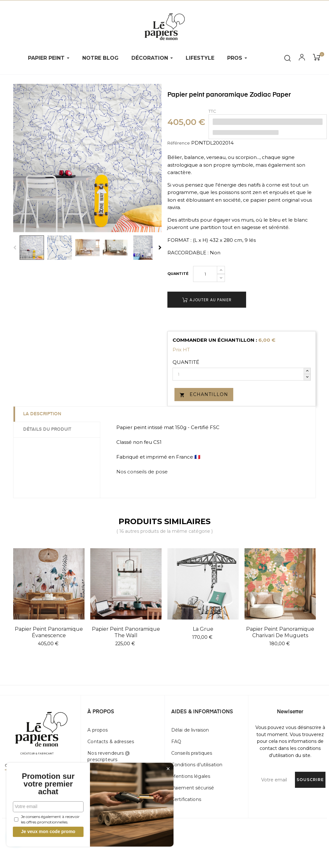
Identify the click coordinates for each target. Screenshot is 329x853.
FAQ (176, 741)
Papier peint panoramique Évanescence (49, 632)
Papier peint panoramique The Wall (126, 632)
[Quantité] (205, 274)
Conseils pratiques (191, 753)
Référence (178, 142)
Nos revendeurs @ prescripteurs (108, 756)
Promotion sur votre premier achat (48, 784)
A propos (97, 730)
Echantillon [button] (204, 394)
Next (160, 247)
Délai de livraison (190, 730)
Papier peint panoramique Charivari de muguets (280, 632)
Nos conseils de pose (142, 472)
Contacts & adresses (110, 741)
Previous (15, 247)
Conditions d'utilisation (196, 765)
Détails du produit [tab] (47, 429)
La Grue (203, 629)
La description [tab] (42, 414)
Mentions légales (190, 776)
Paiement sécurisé (192, 788)
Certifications (186, 799)
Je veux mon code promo (48, 831)
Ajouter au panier (207, 300)
